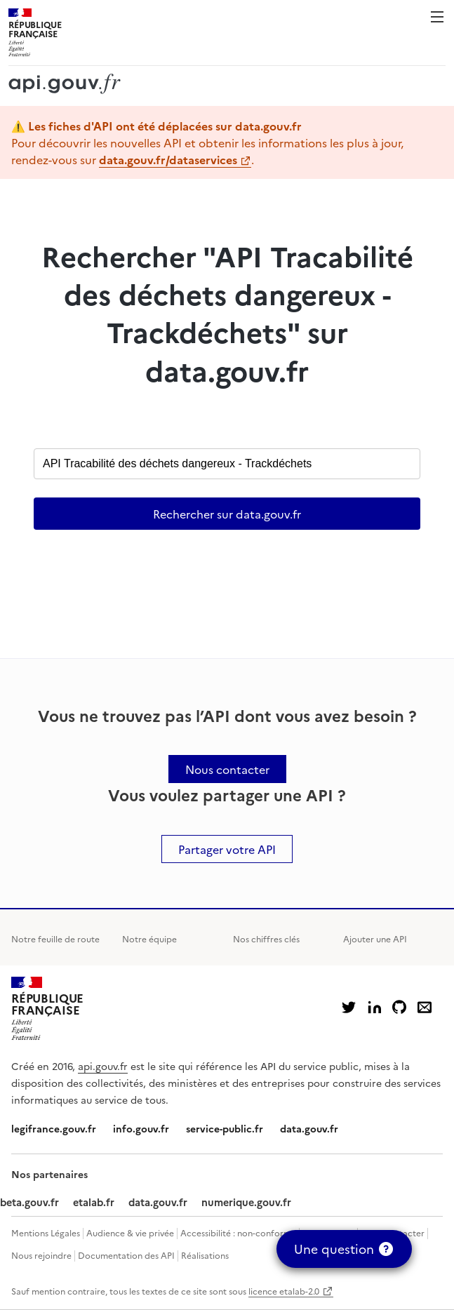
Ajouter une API (375, 938)
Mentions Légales (45, 1232)
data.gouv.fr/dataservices (168, 159)
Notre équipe (149, 938)
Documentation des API (126, 1255)
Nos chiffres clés (266, 938)
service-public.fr (224, 1128)
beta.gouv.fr (29, 1202)
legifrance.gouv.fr (53, 1128)
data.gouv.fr (309, 1128)
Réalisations (205, 1255)
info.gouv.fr (141, 1128)
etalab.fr (93, 1202)
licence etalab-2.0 (283, 1291)
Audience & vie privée (130, 1232)
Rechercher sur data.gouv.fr (227, 513)
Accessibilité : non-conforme (238, 1232)
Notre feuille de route (55, 938)
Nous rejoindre (41, 1255)
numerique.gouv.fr (246, 1202)
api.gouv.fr (103, 1066)
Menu (437, 17)
